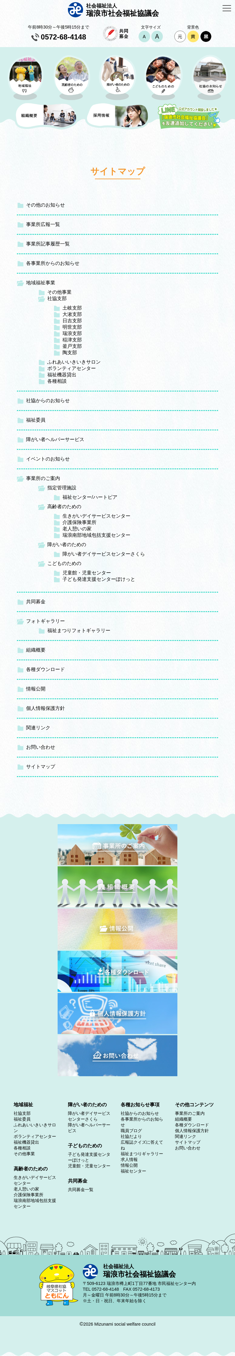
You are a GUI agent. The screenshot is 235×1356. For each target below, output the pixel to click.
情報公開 (35, 688)
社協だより (131, 1136)
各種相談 (57, 381)
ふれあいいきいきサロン (74, 362)
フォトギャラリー (45, 621)
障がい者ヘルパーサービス (55, 439)
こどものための (64, 563)
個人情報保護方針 (45, 708)
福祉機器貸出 (61, 374)
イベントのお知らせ (48, 458)
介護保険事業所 (79, 522)
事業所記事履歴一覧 (48, 243)
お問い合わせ (40, 747)
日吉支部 (72, 320)
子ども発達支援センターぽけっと (98, 579)
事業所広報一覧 (43, 224)
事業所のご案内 (43, 478)
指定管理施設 (61, 487)
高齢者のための (64, 506)
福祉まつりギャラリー (142, 1153)
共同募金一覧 (80, 1189)
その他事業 (59, 292)
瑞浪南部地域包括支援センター (96, 535)
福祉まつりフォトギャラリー (78, 630)
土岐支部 (72, 307)
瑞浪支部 (72, 333)
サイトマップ (40, 766)
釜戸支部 (72, 346)
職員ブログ (131, 1130)
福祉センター (133, 1171)
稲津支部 (72, 339)
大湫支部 (72, 314)
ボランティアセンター (71, 368)
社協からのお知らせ (48, 400)
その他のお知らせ (45, 204)
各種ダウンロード (45, 669)
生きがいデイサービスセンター (96, 516)
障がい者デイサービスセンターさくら (103, 553)
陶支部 (69, 352)
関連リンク (38, 727)
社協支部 (57, 298)
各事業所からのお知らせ (52, 263)
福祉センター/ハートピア (89, 497)
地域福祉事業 (40, 282)
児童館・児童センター (86, 572)
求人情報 (129, 1159)
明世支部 (72, 327)
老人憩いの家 (77, 528)
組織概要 (35, 649)
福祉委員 (35, 420)
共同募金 (35, 601)
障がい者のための (66, 544)
